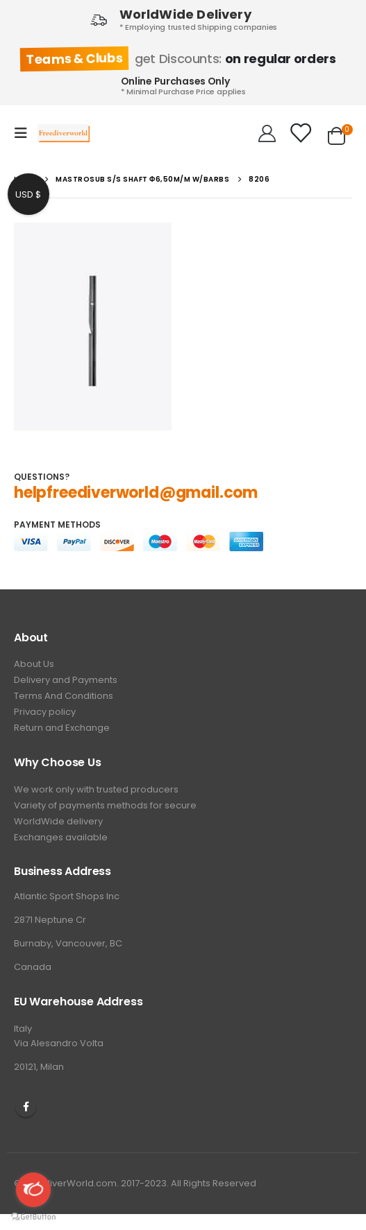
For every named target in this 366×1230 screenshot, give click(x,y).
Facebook (25, 1106)
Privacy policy (45, 711)
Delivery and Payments (65, 679)
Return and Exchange (62, 727)
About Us (34, 663)
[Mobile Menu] (25, 133)
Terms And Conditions (63, 695)
